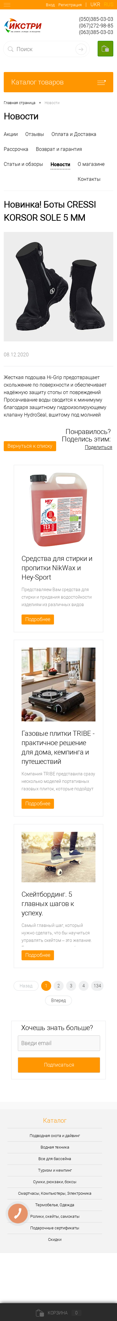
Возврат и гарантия (59, 149)
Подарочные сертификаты (54, 1228)
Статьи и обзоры (23, 164)
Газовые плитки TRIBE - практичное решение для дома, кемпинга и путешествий (58, 747)
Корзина (58, 1312)
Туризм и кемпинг (55, 1170)
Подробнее (37, 619)
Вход (50, 4)
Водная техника (55, 1147)
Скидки (54, 1239)
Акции (11, 134)
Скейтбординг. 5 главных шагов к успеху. (48, 903)
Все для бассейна (54, 1158)
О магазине (91, 164)
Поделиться (98, 447)
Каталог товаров (58, 82)
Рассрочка (16, 149)
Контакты (89, 179)
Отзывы (34, 134)
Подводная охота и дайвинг (55, 1135)
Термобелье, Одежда (54, 1205)
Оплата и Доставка (73, 134)
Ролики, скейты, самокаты (55, 1216)
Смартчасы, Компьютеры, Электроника (54, 1193)
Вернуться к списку (29, 446)
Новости (60, 164)
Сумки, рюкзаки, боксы (54, 1181)
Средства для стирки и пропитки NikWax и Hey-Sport (57, 568)
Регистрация (70, 4)
